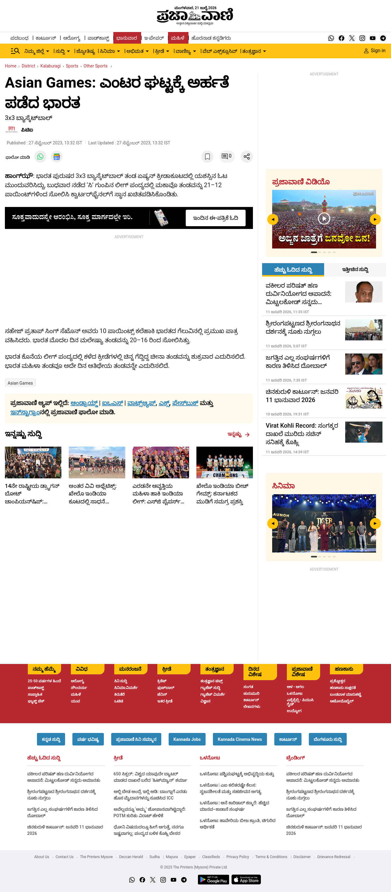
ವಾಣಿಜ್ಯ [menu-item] (183, 51)
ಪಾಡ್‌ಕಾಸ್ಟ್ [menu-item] (98, 38)
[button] (51, 739)
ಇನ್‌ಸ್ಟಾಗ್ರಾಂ (25, 412)
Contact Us (65, 857)
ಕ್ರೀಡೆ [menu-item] (159, 51)
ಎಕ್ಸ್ (164, 403)
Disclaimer (302, 857)
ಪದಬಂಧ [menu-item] (19, 38)
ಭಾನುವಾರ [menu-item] (126, 38)
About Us (41, 857)
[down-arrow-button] (47, 51)
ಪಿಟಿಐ (27, 130)
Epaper (190, 857)
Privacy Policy (237, 857)
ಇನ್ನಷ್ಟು (239, 434)
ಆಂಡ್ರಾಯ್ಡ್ (85, 403)
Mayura (172, 857)
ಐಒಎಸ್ (112, 403)
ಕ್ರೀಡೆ (118, 758)
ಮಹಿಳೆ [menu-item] (177, 38)
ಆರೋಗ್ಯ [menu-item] (71, 38)
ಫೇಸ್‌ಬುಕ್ (185, 403)
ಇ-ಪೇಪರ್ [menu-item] (153, 38)
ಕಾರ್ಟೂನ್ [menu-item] (46, 38)
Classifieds (211, 857)
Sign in (375, 50)
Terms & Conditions (271, 857)
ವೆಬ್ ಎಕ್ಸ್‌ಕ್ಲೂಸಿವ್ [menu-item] (220, 51)
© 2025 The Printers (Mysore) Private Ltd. (194, 867)
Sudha (154, 857)
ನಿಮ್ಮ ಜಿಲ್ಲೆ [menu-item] (34, 51)
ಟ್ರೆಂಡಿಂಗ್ (295, 758)
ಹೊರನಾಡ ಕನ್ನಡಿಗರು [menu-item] (211, 38)
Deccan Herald (131, 857)
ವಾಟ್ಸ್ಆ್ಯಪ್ (141, 403)
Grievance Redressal (333, 857)
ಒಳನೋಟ (210, 758)
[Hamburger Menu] (15, 51)
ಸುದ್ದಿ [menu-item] (60, 51)
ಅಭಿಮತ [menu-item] (135, 51)
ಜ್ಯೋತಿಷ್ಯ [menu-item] (85, 51)
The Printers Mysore (96, 857)
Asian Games (20, 383)
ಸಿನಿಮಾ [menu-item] (107, 51)
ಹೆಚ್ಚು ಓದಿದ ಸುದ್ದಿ (43, 758)
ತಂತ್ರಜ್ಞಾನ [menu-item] (251, 51)
